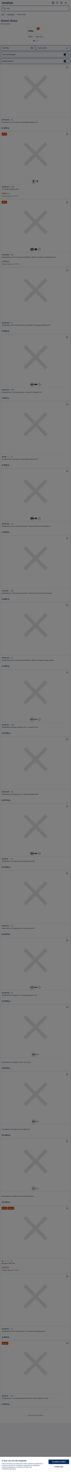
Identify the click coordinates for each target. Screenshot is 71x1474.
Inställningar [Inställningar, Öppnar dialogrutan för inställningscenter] (58, 1466)
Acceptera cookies (58, 1462)
